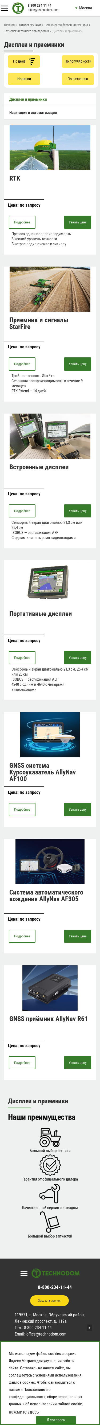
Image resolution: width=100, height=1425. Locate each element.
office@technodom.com (43, 10)
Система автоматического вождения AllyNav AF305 (46, 895)
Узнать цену (77, 222)
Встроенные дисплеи (39, 467)
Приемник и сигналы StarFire (38, 323)
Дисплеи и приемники (28, 99)
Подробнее (22, 222)
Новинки (24, 79)
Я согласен (56, 1420)
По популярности (78, 61)
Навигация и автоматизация (33, 112)
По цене (24, 61)
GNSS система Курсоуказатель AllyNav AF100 (42, 772)
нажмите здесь (24, 1412)
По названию (77, 79)
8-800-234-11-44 (55, 1287)
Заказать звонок (49, 1300)
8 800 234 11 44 (39, 5)
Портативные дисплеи (40, 614)
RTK (14, 178)
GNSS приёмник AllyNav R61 (48, 1019)
